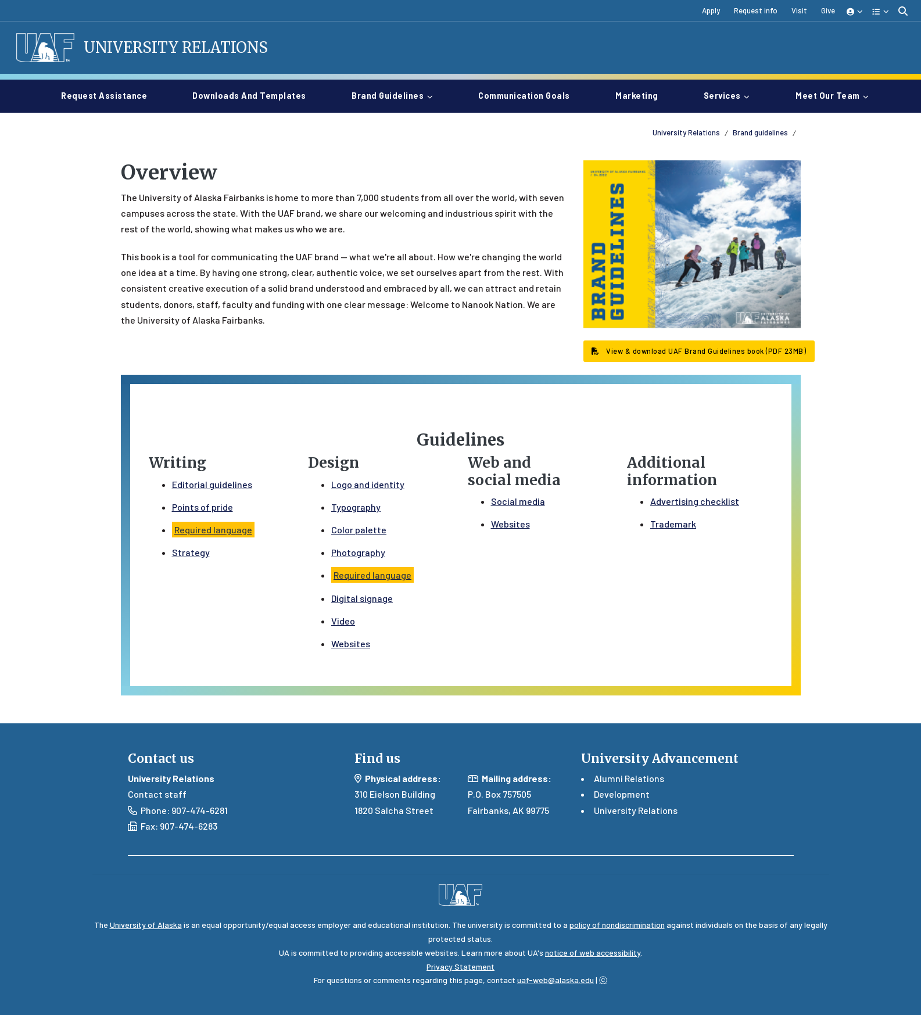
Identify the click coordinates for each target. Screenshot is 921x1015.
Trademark (673, 523)
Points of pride (202, 506)
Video (343, 620)
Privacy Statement (460, 966)
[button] (855, 10)
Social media (518, 501)
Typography (356, 506)
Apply (711, 10)
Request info (755, 10)
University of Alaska (146, 925)
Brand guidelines (760, 132)
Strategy (191, 552)
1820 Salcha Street (393, 810)
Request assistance (108, 94)
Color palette (358, 529)
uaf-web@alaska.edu (555, 980)
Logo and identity (367, 484)
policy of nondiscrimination (617, 925)
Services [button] (722, 96)
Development (622, 793)
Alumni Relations (629, 778)
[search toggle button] (903, 11)
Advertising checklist (694, 501)
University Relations (176, 47)
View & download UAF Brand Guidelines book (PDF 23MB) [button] (699, 351)
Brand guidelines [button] (388, 96)
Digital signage (362, 598)
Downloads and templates (254, 94)
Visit (799, 10)
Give (828, 10)
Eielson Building (402, 793)
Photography (358, 552)
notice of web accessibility (592, 952)
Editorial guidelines (212, 484)
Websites (350, 643)
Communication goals (528, 94)
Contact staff (157, 793)
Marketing (641, 94)
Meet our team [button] (827, 96)
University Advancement (660, 758)
